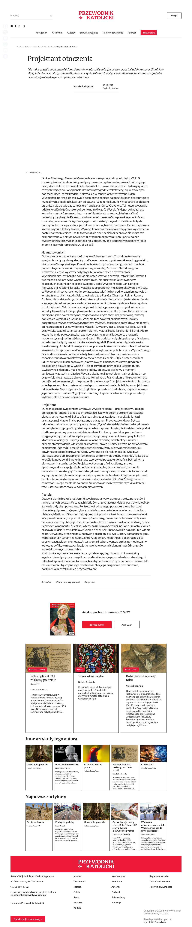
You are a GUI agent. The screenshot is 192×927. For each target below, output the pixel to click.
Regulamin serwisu (159, 876)
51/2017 (125, 612)
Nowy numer (118, 876)
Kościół (77, 876)
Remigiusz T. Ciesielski (121, 834)
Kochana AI (147, 764)
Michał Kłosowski (148, 834)
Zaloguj (174, 15)
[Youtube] (11, 26)
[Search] (11, 15)
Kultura (49, 46)
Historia (78, 902)
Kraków (47, 581)
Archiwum (127, 624)
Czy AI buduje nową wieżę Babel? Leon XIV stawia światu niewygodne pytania (124, 826)
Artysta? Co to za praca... (93, 766)
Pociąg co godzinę (64, 822)
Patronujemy (118, 897)
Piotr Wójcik (60, 826)
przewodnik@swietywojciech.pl (35, 891)
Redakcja (116, 902)
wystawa (90, 581)
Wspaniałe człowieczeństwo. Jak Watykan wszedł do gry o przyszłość (153, 826)
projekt (156, 922)
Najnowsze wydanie (112, 32)
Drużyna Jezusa (35, 822)
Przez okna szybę (91, 676)
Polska (77, 891)
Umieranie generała (37, 764)
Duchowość (80, 881)
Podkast (132, 32)
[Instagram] (24, 26)
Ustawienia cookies (160, 881)
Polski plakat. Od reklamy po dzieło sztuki (43, 680)
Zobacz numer (97, 624)
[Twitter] (20, 26)
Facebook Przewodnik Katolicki (27, 902)
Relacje (77, 886)
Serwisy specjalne (89, 32)
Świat (77, 897)
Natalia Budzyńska (83, 86)
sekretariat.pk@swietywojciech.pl (28, 894)
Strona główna (24, 46)
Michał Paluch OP (34, 826)
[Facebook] (15, 26)
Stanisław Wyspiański (68, 581)
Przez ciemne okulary (67, 764)
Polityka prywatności (161, 886)
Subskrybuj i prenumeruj (27, 919)
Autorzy (71, 32)
